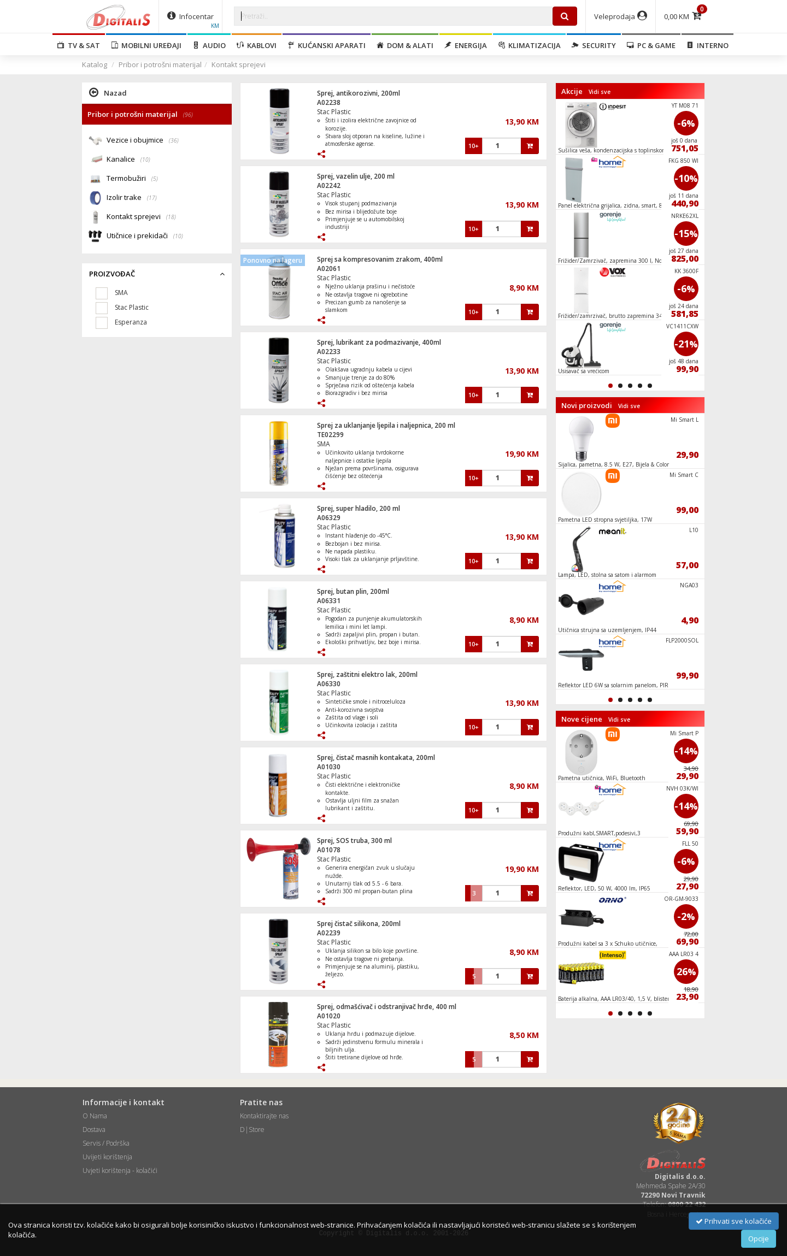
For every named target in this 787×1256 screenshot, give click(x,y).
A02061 (328, 268)
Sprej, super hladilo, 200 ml (358, 508)
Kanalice (128, 160)
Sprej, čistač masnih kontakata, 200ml (376, 757)
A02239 (328, 932)
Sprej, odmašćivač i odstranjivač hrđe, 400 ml (386, 1006)
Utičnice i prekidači (145, 236)
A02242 (328, 185)
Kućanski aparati (326, 45)
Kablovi (257, 45)
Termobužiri (132, 179)
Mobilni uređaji (146, 45)
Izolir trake (132, 198)
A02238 (328, 102)
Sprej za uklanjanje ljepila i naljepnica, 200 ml (386, 425)
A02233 (328, 351)
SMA (323, 444)
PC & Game (651, 45)
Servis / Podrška (106, 1143)
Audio (209, 45)
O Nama (95, 1116)
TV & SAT (78, 45)
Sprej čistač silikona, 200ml (359, 923)
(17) (152, 198)
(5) (154, 178)
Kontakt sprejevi (239, 64)
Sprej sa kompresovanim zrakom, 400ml (380, 259)
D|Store (252, 1129)
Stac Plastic (334, 111)
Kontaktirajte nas (264, 1116)
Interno (707, 45)
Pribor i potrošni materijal (160, 64)
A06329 (328, 517)
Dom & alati (405, 45)
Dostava (94, 1129)
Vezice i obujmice (143, 141)
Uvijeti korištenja (107, 1156)
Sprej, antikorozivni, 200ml (358, 93)
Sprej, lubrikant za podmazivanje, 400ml (379, 342)
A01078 (328, 849)
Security (594, 45)
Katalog (94, 64)
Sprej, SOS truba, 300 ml (354, 840)
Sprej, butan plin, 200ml (353, 591)
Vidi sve (599, 92)
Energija (465, 45)
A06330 (328, 683)
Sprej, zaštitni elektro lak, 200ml (367, 674)
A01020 (328, 1016)
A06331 (328, 600)
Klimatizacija (529, 45)
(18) (171, 217)
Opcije (758, 1238)
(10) (145, 159)
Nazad (108, 92)
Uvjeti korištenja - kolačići (120, 1170)
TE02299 (330, 434)
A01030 (328, 766)
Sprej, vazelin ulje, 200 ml (356, 176)
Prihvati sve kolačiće (734, 1221)
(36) (174, 140)
